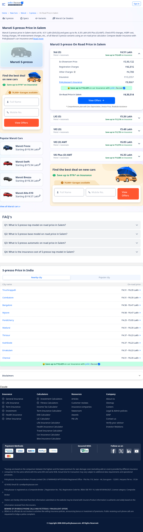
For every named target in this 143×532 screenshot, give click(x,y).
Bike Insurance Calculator (49, 438)
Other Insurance (13, 418)
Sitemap (110, 402)
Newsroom (77, 410)
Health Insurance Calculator (50, 426)
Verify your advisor (115, 422)
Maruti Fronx (23, 146)
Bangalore (7, 305)
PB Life (75, 418)
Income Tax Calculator (47, 406)
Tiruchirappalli (9, 290)
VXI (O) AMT (60, 142)
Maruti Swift (23, 161)
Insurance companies (82, 406)
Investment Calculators (51, 398)
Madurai (6, 327)
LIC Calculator (43, 418)
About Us (110, 398)
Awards (75, 414)
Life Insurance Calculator (48, 422)
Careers (109, 406)
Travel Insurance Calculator (49, 430)
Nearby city (36, 277)
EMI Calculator (43, 414)
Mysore (5, 312)
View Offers (94, 100)
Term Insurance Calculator (49, 410)
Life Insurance (12, 402)
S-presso (32, 13)
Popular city (104, 277)
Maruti (23, 13)
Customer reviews (80, 402)
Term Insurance (13, 406)
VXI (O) (57, 129)
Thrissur (6, 335)
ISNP (108, 414)
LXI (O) (57, 116)
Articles (75, 398)
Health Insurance (14, 414)
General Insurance (14, 398)
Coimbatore (7, 297)
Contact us (111, 418)
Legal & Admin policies (116, 410)
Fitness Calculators (49, 402)
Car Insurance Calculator (48, 434)
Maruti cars (13, 206)
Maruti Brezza (23, 177)
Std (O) (57, 52)
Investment (11, 410)
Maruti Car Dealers (63, 18)
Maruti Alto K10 (24, 193)
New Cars (14, 13)
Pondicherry (8, 320)
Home (4, 13)
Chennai (6, 358)
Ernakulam (7, 350)
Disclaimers (8, 375)
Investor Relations (114, 426)
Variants (40, 18)
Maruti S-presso (21, 62)
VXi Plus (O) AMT (63, 154)
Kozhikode (7, 342)
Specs (24, 18)
